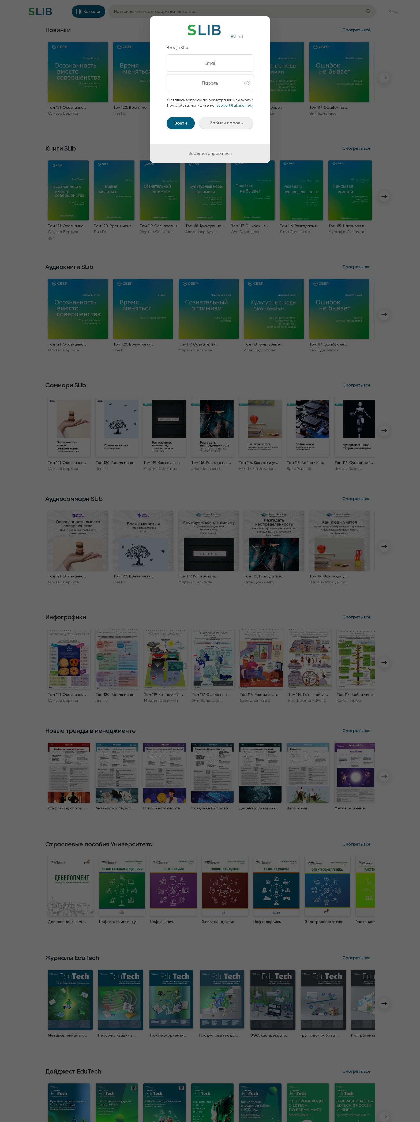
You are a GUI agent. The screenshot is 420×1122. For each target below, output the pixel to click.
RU (233, 36)
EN (241, 36)
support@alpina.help (234, 105)
